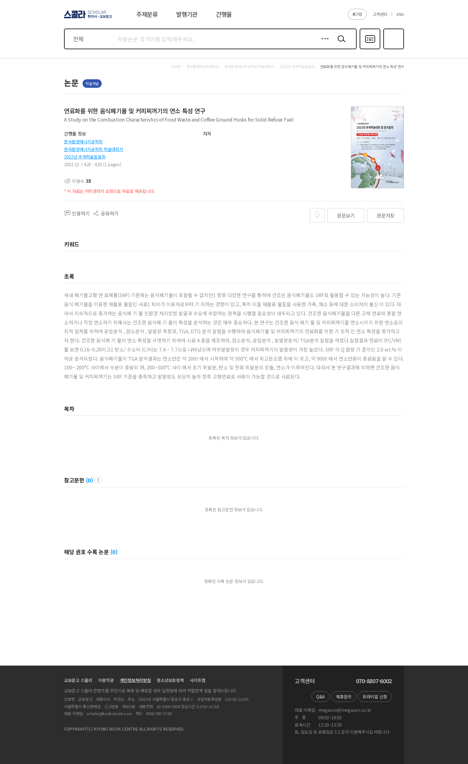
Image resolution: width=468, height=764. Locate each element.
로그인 (357, 13)
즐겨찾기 (393, 48)
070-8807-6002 (374, 681)
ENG (400, 14)
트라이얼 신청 (375, 697)
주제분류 (147, 14)
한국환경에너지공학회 (83, 142)
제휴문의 (343, 697)
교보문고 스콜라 (78, 680)
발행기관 (187, 14)
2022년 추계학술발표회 (84, 157)
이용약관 (106, 680)
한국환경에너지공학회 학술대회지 (93, 149)
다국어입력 (370, 48)
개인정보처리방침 (135, 680)
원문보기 (346, 215)
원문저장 (386, 215)
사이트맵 (197, 680)
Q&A (320, 697)
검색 (340, 43)
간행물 (224, 14)
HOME (176, 66)
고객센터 (380, 14)
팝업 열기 (98, 480)
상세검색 (323, 43)
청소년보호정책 (170, 680)
